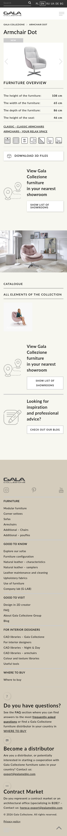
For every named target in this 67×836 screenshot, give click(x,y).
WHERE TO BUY (15, 739)
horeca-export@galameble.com (41, 825)
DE (57, 3)
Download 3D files (27, 156)
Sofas (7, 519)
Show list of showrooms (39, 206)
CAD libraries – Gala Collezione (24, 636)
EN (42, 3)
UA (52, 3)
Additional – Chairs (16, 529)
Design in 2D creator (17, 604)
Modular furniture (15, 508)
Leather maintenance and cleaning (26, 572)
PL (37, 3)
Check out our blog (45, 429)
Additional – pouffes (17, 535)
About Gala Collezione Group (22, 615)
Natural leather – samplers (21, 567)
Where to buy (12, 679)
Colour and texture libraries (21, 658)
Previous (6, 61)
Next (60, 61)
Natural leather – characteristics (24, 561)
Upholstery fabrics (15, 578)
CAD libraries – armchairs (20, 653)
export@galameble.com (20, 788)
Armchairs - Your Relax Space (26, 131)
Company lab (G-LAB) (17, 588)
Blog (6, 620)
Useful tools (11, 663)
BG (61, 3)
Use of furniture (14, 583)
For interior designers (17, 642)
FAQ (6, 610)
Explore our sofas (15, 551)
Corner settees (13, 513)
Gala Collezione (14, 24)
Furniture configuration (19, 556)
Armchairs (10, 524)
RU (48, 3)
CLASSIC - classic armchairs (24, 126)
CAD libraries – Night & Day (22, 647)
